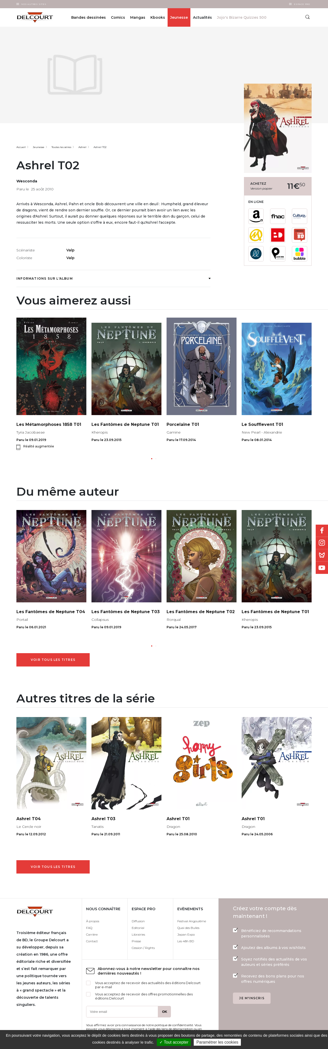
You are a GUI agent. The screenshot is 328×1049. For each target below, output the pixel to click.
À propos (92, 921)
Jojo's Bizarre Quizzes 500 (241, 17)
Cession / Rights (143, 948)
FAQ (89, 928)
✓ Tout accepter (173, 1042)
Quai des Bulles (188, 928)
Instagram (322, 543)
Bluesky (322, 555)
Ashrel (82, 147)
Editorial (138, 928)
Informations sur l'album (113, 278)
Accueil (21, 147)
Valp (70, 250)
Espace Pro (302, 4)
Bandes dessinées (88, 17)
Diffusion (138, 921)
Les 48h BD (185, 941)
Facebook (322, 531)
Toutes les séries (61, 147)
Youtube (322, 568)
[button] (152, 459)
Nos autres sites (33, 4)
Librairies (138, 934)
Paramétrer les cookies (217, 1042)
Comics (118, 17)
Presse (136, 941)
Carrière (92, 934)
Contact (92, 941)
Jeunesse (179, 17)
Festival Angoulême (191, 921)
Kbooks (157, 17)
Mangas (137, 17)
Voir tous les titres (53, 660)
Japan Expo (186, 934)
